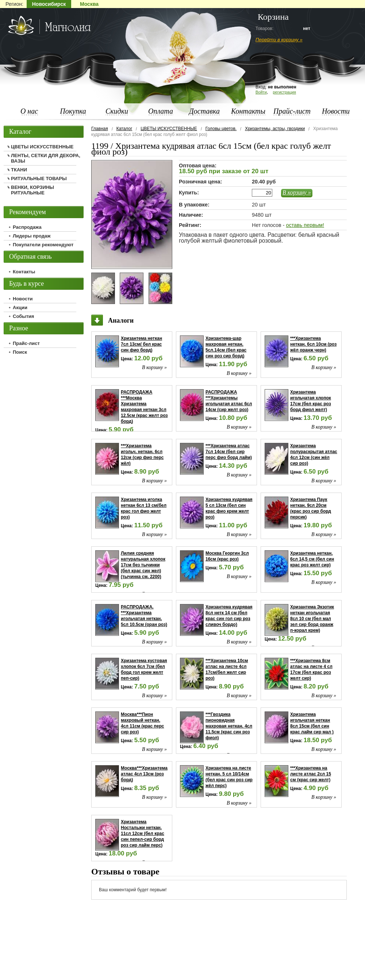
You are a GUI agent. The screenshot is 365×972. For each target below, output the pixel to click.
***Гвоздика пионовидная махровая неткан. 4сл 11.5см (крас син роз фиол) (228, 726)
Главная (99, 128)
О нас (29, 111)
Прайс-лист (292, 111)
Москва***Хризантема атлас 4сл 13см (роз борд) (144, 774)
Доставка (204, 111)
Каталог (124, 128)
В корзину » (297, 192)
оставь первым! (305, 225)
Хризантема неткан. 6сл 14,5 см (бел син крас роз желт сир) (312, 559)
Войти (261, 92)
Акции (20, 307)
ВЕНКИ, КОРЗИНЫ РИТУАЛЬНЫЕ (32, 190)
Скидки (116, 111)
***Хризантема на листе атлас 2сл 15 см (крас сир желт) (310, 774)
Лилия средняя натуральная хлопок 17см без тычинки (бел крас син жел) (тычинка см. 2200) (143, 565)
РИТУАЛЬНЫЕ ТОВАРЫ (39, 178)
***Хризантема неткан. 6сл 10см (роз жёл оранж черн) (313, 344)
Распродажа (27, 227)
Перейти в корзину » (279, 39)
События (23, 316)
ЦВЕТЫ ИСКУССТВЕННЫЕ (169, 128)
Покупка (73, 111)
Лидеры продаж (32, 236)
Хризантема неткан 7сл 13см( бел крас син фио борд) (141, 344)
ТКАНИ (19, 169)
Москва (89, 4)
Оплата (160, 111)
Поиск (20, 352)
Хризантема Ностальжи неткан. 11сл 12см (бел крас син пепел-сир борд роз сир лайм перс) (142, 833)
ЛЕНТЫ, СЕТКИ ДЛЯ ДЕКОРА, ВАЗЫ (45, 158)
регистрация (284, 92)
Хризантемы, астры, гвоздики (275, 128)
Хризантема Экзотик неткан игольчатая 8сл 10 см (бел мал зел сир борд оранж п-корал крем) (312, 618)
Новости (336, 111)
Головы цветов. (221, 128)
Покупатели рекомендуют (43, 244)
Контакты (248, 111)
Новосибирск (49, 4)
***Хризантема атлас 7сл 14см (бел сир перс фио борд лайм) (228, 451)
